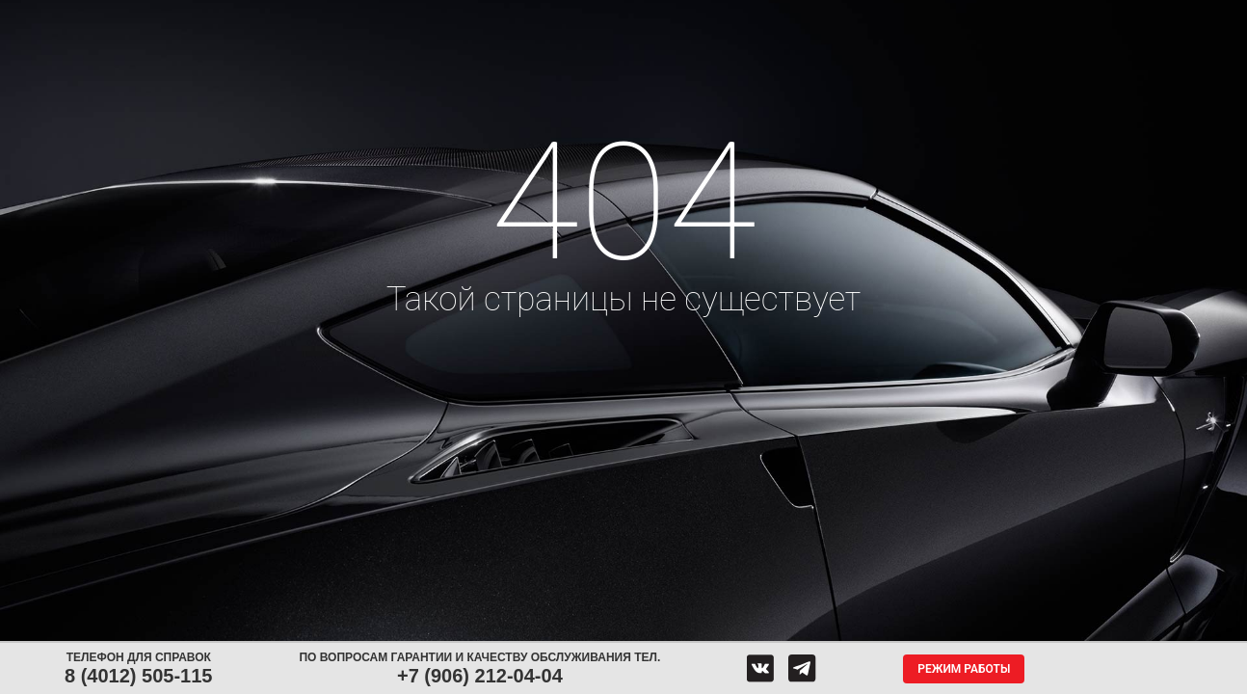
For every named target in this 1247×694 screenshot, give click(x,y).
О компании (858, 17)
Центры (630, 17)
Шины (220, 17)
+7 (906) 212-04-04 (480, 675)
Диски (312, 17)
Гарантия (972, 17)
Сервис (534, 17)
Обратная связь (736, 17)
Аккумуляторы (423, 17)
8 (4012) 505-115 (138, 675)
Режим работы (963, 669)
